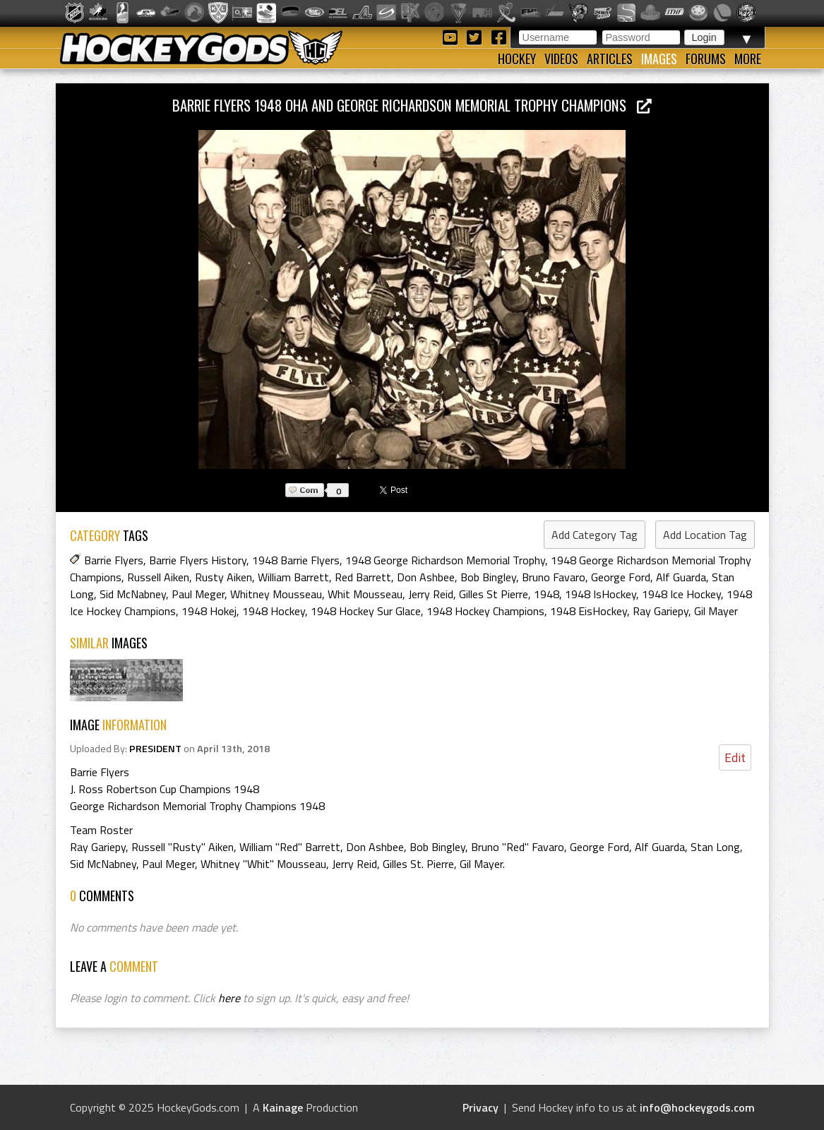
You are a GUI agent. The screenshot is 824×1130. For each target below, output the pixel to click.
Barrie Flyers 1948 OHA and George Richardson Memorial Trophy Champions (412, 105)
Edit (735, 757)
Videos (561, 58)
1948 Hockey (273, 610)
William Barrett (293, 577)
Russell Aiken (158, 577)
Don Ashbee (426, 577)
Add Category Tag (594, 534)
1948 (546, 593)
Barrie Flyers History (197, 560)
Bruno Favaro (553, 577)
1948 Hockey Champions (485, 610)
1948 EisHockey (588, 610)
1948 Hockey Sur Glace (366, 610)
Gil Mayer (716, 610)
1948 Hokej (209, 610)
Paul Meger (198, 593)
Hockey (517, 58)
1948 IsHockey (600, 593)
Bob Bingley (488, 577)
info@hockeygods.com (697, 1107)
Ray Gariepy (660, 610)
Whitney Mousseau (276, 593)
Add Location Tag (705, 534)
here (229, 997)
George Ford (620, 577)
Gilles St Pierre (493, 593)
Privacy (480, 1107)
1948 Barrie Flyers (296, 560)
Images (659, 58)
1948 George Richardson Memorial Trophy (445, 560)
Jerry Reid (430, 593)
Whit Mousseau (365, 593)
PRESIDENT (155, 748)
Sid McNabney (133, 593)
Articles (610, 58)
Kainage (283, 1107)
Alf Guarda (681, 577)
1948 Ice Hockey (681, 593)
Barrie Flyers (113, 560)
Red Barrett (363, 577)
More (747, 58)
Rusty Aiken (223, 577)
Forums (706, 58)
